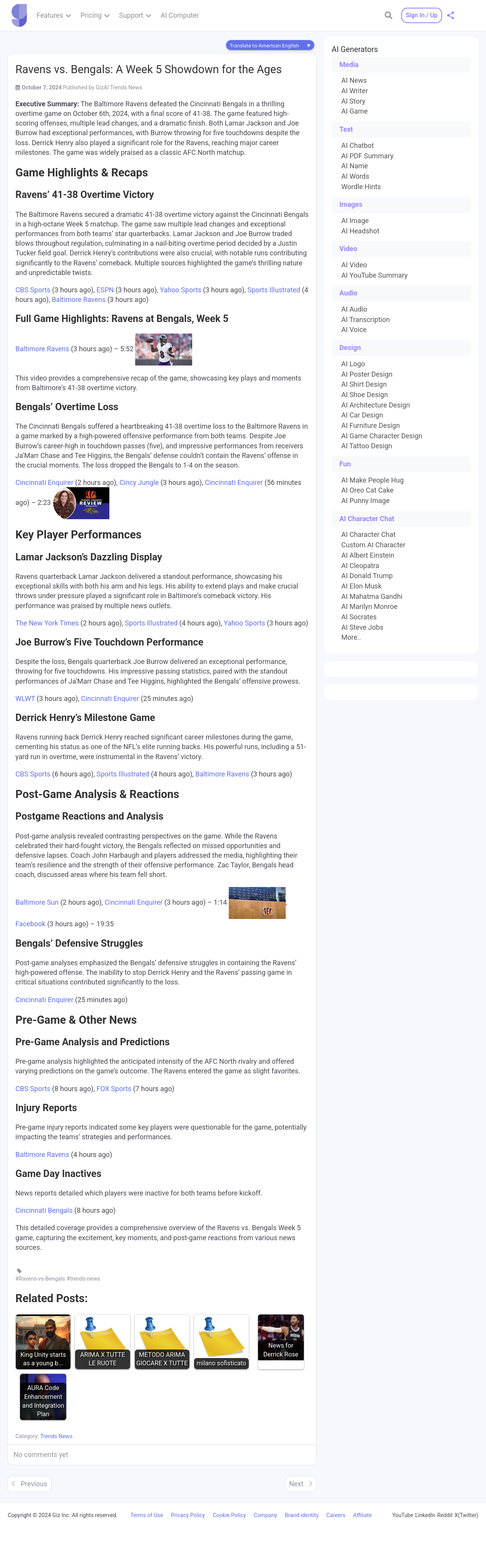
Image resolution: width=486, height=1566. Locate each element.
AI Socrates (359, 617)
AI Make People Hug (372, 480)
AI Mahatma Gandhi (371, 596)
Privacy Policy (188, 1515)
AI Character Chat (368, 534)
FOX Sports (113, 1089)
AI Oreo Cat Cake (367, 490)
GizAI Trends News (119, 87)
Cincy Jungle (139, 482)
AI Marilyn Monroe (369, 606)
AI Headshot (360, 231)
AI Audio (354, 309)
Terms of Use (146, 1515)
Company (265, 1515)
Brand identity (301, 1515)
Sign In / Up (421, 15)
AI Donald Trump (367, 576)
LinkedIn (425, 1515)
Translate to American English (264, 46)
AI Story (353, 101)
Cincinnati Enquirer (44, 482)
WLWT (25, 698)
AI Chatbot (357, 145)
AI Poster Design (366, 374)
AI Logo (353, 364)
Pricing (91, 15)
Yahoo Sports (180, 290)
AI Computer (180, 15)
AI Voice (354, 330)
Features (50, 15)
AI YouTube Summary (374, 275)
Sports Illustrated (273, 290)
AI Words (355, 176)
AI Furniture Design (370, 425)
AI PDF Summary (367, 156)
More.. (351, 637)
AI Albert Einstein (367, 555)
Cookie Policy (229, 1515)
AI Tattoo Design (366, 446)
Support (131, 15)
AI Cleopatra (360, 566)
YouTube (402, 1515)
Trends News (56, 1436)
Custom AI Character (373, 545)
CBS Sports (32, 290)
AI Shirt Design (364, 384)
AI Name (354, 166)
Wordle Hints (361, 187)
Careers (335, 1515)
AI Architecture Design (375, 405)
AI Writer (354, 91)
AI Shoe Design (364, 395)
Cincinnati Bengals (44, 1210)
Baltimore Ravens (79, 299)
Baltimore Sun (37, 903)
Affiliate (362, 1515)
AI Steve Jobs (362, 627)
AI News (354, 80)
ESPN (105, 290)
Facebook (30, 924)
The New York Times (47, 623)
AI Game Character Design (381, 436)
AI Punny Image (365, 501)
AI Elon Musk (361, 586)
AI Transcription (365, 320)
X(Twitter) (466, 1515)
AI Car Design (362, 415)
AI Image (355, 221)
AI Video (354, 265)
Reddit (445, 1515)
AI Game (354, 111)
